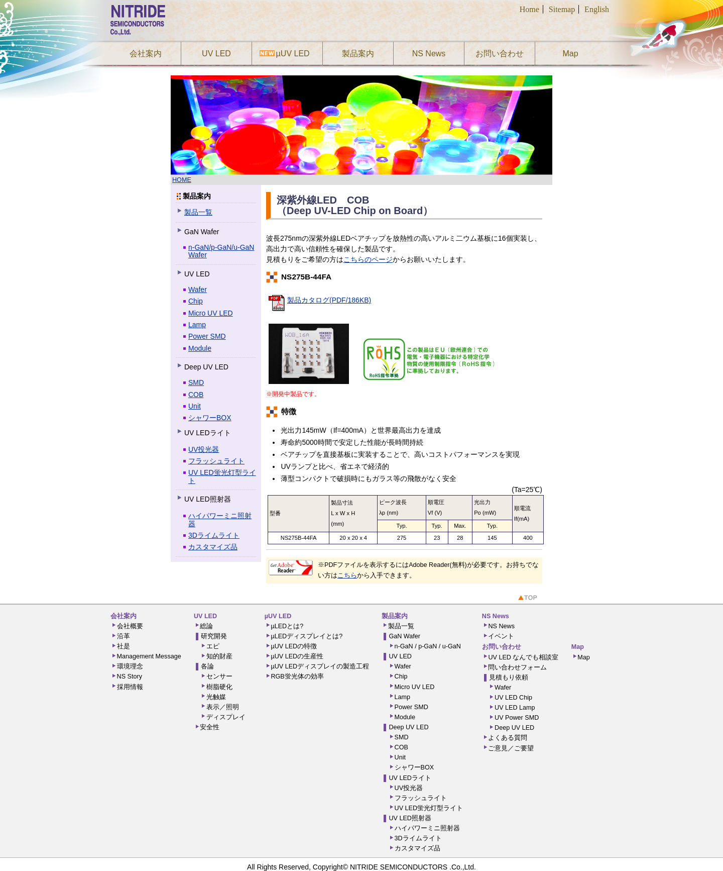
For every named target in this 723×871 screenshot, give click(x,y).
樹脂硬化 (219, 687)
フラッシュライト (216, 461)
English (596, 9)
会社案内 (146, 53)
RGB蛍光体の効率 (297, 676)
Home (529, 9)
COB (195, 395)
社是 (123, 646)
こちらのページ (368, 259)
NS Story (129, 676)
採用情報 (130, 687)
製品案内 (358, 53)
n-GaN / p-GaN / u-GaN (428, 646)
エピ (212, 646)
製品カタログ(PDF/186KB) (329, 300)
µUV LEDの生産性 (297, 656)
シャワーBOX (209, 418)
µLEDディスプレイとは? (306, 636)
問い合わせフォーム (517, 667)
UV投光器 (203, 449)
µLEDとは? (287, 626)
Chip (195, 301)
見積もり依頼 (508, 677)
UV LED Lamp (515, 707)
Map (570, 53)
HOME (181, 179)
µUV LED (291, 53)
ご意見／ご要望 (511, 748)
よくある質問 (507, 737)
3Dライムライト (213, 535)
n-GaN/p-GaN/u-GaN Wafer (221, 251)
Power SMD (207, 336)
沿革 (123, 636)
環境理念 (130, 666)
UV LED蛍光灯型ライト (222, 476)
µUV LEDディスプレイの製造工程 (320, 666)
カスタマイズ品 (212, 547)
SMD (196, 382)
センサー (219, 676)
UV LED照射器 (410, 818)
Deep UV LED (408, 727)
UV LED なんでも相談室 (523, 657)
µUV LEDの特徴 (294, 646)
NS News (429, 53)
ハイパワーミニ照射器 (220, 519)
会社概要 (130, 626)
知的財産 (219, 656)
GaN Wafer (404, 636)
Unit (194, 406)
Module (199, 348)
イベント (501, 636)
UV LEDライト (410, 778)
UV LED (216, 53)
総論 (206, 626)
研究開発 (214, 636)
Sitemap (562, 9)
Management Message (149, 656)
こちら (347, 575)
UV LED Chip (513, 697)
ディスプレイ (226, 717)
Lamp (197, 325)
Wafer (197, 289)
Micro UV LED (210, 313)
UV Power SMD (517, 717)
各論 (207, 666)
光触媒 (216, 697)
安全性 (209, 727)
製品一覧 (198, 212)
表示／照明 (222, 707)
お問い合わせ (499, 53)
